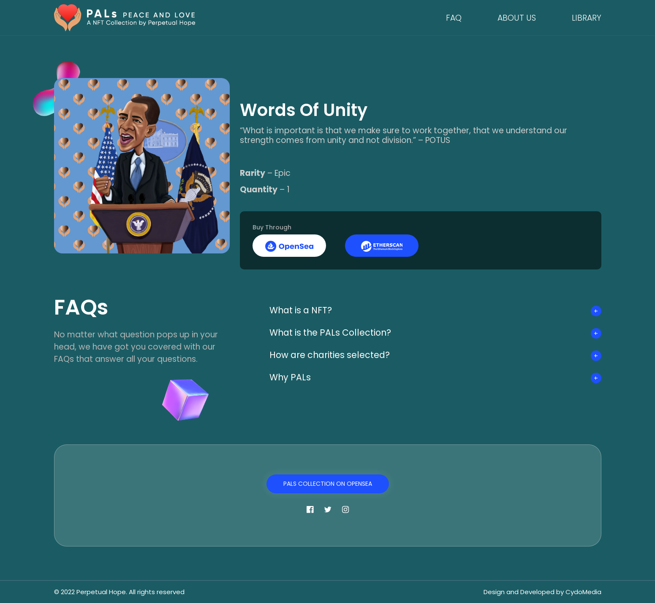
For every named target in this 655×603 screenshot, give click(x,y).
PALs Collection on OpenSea (327, 483)
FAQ (454, 18)
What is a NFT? (302, 310)
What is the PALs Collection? (332, 332)
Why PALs (290, 377)
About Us (516, 18)
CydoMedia (583, 591)
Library (586, 18)
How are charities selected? (331, 355)
